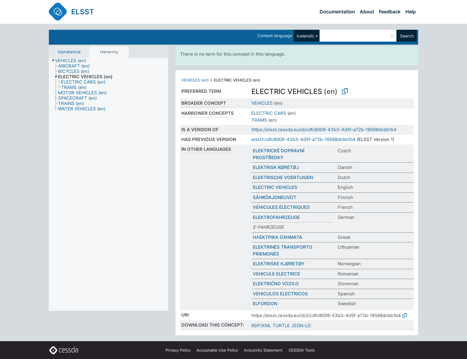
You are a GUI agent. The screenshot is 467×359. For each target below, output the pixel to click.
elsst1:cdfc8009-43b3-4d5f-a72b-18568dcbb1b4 (303, 139)
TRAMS (259, 120)
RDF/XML (261, 325)
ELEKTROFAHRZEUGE (276, 217)
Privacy (178, 350)
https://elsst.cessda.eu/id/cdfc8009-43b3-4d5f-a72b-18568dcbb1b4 (324, 129)
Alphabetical (69, 51)
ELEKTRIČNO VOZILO (276, 283)
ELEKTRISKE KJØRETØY (278, 263)
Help (410, 12)
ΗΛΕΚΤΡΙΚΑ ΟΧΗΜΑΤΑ (277, 237)
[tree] (108, 184)
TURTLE (281, 325)
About (367, 12)
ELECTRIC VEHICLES (275, 187)
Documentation (337, 12)
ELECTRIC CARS (268, 113)
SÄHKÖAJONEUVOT (274, 197)
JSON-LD (301, 325)
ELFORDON (265, 303)
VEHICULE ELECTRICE (276, 274)
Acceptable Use (217, 350)
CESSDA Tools (302, 350)
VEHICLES (262, 103)
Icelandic (305, 35)
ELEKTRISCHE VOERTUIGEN (283, 177)
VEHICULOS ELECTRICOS (280, 294)
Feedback (390, 12)
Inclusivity (263, 350)
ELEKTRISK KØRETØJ (276, 167)
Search (407, 35)
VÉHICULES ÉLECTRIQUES (281, 207)
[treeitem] (73, 60)
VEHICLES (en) (195, 80)
